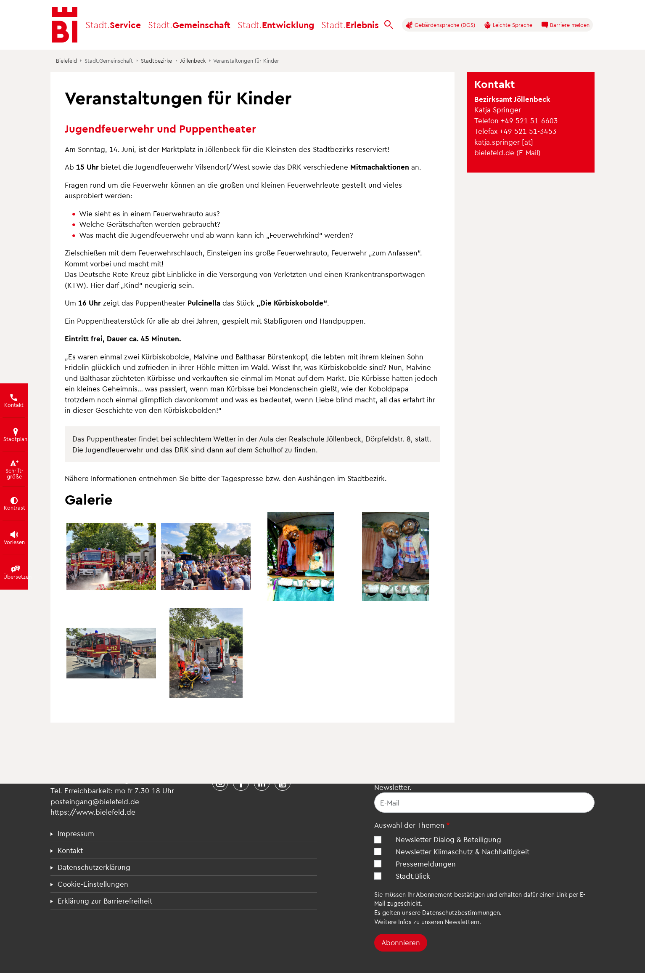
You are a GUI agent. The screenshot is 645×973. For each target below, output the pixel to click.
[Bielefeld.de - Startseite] (64, 25)
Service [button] (113, 24)
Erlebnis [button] (350, 24)
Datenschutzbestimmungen (461, 912)
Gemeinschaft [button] (189, 24)
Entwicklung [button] (276, 24)
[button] (111, 556)
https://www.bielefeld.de (92, 812)
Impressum (76, 833)
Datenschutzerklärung (94, 867)
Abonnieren (400, 942)
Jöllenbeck (193, 60)
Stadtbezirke (156, 60)
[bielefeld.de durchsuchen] (389, 25)
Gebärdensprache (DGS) (440, 25)
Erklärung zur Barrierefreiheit (105, 900)
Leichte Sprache (508, 25)
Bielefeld (66, 60)
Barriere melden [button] (565, 25)
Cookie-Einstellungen (93, 884)
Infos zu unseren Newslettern (438, 921)
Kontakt (70, 850)
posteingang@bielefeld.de (94, 801)
